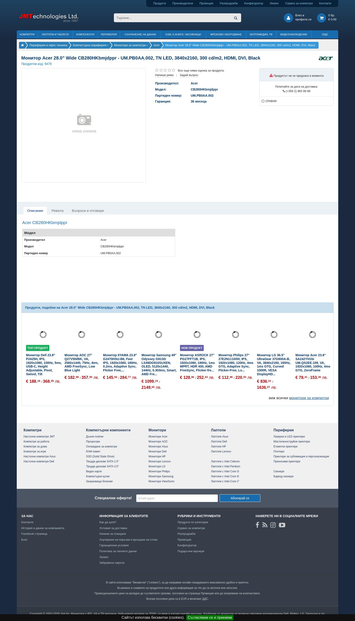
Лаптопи (218, 430)
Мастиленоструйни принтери (291, 441)
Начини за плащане (112, 533)
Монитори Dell (158, 451)
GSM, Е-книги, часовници (183, 34)
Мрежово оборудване (226, 34)
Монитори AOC (158, 441)
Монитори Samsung (161, 476)
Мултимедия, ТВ (261, 34)
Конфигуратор (253, 3)
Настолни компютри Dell (39, 461)
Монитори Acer (158, 436)
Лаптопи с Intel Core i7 (225, 481)
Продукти (159, 3)
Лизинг (274, 3)
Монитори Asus (158, 446)
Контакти (325, 3)
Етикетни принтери (285, 446)
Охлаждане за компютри (101, 446)
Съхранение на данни (140, 34)
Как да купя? (107, 522)
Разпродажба (229, 3)
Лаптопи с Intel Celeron (225, 461)
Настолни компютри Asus (39, 456)
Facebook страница (34, 533)
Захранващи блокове (99, 481)
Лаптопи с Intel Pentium (225, 466)
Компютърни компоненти (108, 430)
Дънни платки (94, 436)
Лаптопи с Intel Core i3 (225, 471)
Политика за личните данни (118, 551)
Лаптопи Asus (219, 436)
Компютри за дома (35, 446)
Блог (24, 539)
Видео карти (94, 471)
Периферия (109, 34)
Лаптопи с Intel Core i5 (225, 476)
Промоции (206, 3)
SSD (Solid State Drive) (100, 456)
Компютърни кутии (98, 476)
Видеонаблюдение (293, 34)
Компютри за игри (35, 451)
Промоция (184, 539)
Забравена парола (112, 562)
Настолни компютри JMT (39, 436)
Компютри (27, 34)
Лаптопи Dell (219, 441)
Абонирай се (239, 498)
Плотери (278, 451)
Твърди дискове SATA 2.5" (102, 461)
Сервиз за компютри (299, 3)
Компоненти (85, 34)
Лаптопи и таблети (55, 34)
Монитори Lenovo (160, 461)
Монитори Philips (159, 471)
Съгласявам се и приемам (210, 617)
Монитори (157, 430)
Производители (182, 3)
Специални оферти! (113, 498)
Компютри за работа (36, 441)
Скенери (278, 471)
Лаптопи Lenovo (221, 451)
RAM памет (93, 451)
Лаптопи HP (218, 446)
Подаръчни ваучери (191, 551)
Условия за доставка (113, 528)
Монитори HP (157, 456)
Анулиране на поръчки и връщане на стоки (128, 539)
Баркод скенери (283, 476)
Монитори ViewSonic (162, 481)
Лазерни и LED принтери (289, 436)
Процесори (93, 441)
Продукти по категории (193, 522)
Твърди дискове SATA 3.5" (102, 466)
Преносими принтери (286, 461)
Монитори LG (157, 466)
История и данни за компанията (42, 528)
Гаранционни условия (114, 545)
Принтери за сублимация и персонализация (301, 456)
